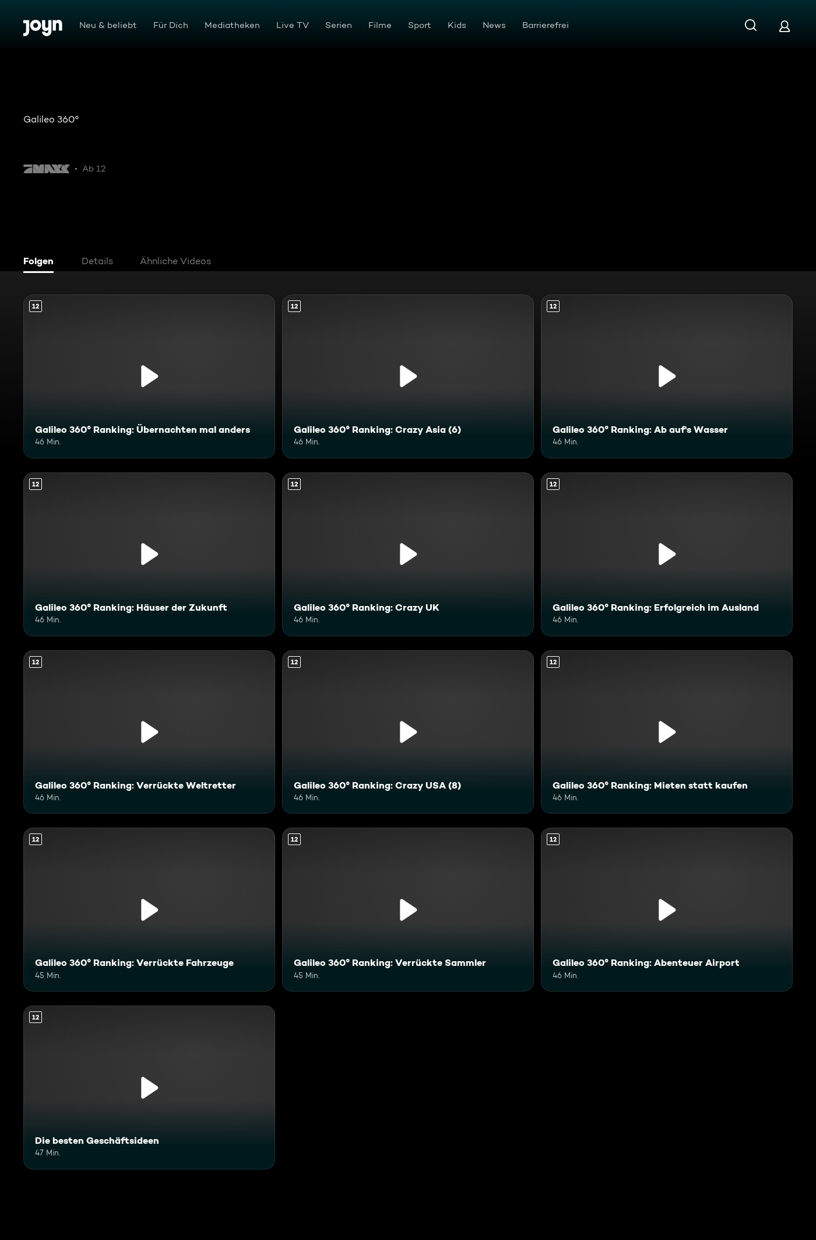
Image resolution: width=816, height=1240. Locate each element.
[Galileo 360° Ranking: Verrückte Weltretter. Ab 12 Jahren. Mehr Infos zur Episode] (149, 732)
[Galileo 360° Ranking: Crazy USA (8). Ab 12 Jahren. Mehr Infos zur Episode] (408, 732)
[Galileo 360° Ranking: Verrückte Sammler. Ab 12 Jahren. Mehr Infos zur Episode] (408, 910)
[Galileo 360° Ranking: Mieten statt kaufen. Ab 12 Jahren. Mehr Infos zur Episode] (667, 732)
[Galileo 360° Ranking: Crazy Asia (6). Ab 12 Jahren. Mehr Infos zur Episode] (408, 376)
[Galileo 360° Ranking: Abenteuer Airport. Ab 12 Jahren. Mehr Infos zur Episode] (667, 910)
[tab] (41, 262)
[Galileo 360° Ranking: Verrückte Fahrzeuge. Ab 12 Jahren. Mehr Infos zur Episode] (149, 910)
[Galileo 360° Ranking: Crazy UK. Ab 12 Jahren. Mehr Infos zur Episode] (408, 554)
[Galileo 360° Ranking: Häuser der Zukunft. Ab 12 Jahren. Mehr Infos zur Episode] (149, 554)
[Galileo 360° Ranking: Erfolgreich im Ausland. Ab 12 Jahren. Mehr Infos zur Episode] (667, 554)
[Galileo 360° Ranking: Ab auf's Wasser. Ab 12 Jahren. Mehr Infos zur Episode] (667, 376)
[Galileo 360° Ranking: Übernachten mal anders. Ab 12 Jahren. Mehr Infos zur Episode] (149, 376)
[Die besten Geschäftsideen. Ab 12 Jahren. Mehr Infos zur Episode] (149, 1087)
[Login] (784, 26)
